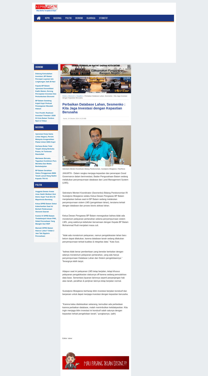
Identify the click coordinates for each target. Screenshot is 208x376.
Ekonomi (79, 18)
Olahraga (91, 18)
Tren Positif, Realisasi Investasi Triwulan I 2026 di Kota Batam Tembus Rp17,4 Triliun (45, 117)
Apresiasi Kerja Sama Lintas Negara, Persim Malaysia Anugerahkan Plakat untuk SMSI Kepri (45, 138)
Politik (68, 18)
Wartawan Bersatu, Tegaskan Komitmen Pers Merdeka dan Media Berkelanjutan (45, 162)
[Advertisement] (104, 44)
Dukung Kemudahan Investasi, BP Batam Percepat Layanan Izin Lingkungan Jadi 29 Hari (45, 78)
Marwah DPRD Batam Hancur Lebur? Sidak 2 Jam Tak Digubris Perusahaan (44, 232)
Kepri (47, 18)
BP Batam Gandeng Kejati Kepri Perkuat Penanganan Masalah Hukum (44, 105)
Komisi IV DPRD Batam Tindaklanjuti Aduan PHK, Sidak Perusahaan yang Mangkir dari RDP (45, 220)
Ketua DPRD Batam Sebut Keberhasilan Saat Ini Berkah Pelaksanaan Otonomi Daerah (46, 208)
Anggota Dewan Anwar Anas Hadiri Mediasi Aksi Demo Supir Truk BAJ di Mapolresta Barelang (45, 195)
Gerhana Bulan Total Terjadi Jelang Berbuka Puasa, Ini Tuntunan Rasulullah (44, 150)
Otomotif (103, 18)
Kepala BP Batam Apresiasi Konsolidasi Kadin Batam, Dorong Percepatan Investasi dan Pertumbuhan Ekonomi (45, 91)
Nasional (57, 18)
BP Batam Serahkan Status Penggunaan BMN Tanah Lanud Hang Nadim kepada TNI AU (46, 174)
